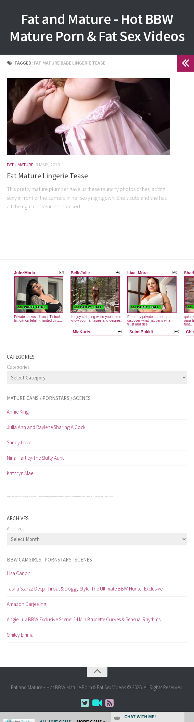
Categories (18, 367)
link (188, 615)
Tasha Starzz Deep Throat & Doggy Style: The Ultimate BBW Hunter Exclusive (85, 588)
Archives (15, 528)
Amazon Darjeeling (26, 604)
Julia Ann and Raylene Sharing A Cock (46, 427)
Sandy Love (19, 442)
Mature (25, 165)
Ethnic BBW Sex (83, 497)
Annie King (18, 411)
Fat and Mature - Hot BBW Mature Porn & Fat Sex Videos (97, 27)
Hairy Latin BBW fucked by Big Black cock (21, 497)
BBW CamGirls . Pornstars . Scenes (49, 559)
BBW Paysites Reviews (68, 497)
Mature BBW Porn (106, 497)
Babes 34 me (94, 497)
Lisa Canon (18, 573)
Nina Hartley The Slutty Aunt (35, 458)
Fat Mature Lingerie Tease (47, 175)
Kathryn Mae (20, 473)
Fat (10, 165)
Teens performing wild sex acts (48, 497)
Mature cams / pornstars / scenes (49, 398)
